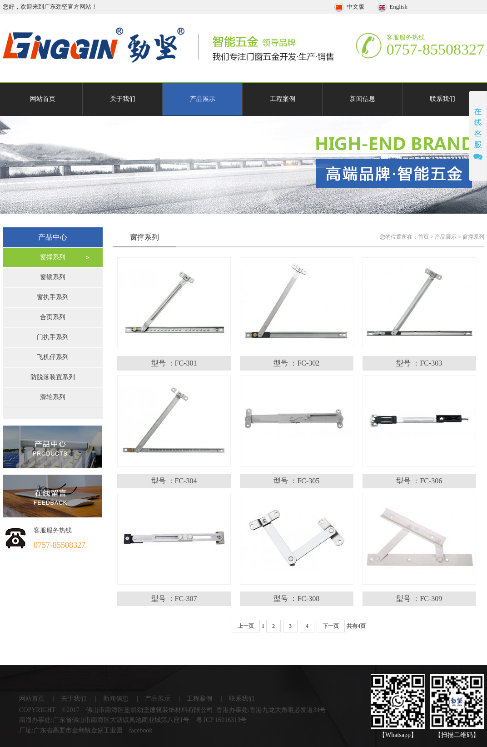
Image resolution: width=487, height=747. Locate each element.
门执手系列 (53, 337)
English (392, 6)
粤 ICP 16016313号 (221, 720)
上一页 (246, 626)
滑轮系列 (52, 397)
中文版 (350, 6)
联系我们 (442, 98)
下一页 (331, 626)
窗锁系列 (52, 277)
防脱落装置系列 (52, 377)
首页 (423, 237)
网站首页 (42, 98)
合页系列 (52, 317)
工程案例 (282, 98)
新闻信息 (362, 98)
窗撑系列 (52, 257)
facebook (140, 730)
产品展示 (202, 98)
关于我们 (122, 98)
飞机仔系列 (53, 357)
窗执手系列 (53, 297)
